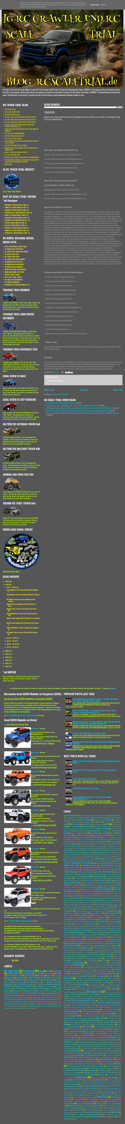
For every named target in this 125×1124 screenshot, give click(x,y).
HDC (81, 889)
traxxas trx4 (91, 1059)
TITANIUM (98, 1048)
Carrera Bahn (67, 846)
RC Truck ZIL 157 (114, 1011)
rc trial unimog (113, 987)
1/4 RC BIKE (77, 822)
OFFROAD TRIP (76, 950)
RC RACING (113, 974)
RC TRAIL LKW (84, 980)
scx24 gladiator (98, 1031)
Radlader (94, 959)
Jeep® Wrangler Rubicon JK (111, 898)
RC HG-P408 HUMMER (104, 965)
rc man (79, 967)
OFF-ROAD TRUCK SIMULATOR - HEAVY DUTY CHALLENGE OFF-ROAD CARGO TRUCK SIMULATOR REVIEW (22, 161)
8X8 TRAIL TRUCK (74, 827)
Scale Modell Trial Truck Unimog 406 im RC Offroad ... (23, 596)
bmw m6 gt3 (115, 839)
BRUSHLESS (74, 844)
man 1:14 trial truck (69, 915)
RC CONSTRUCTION (114, 961)
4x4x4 (101, 824)
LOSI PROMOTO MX (77, 909)
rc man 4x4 (87, 967)
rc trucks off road (69, 1014)
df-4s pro (72, 857)
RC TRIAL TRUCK (29, 976)
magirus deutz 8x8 (82, 913)
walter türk (77, 1114)
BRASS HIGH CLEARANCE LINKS (89, 842)
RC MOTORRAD (100, 972)
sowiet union (97, 1038)
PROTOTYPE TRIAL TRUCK (11, 997)
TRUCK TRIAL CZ (47, 1002)
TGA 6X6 (117, 1046)
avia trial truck (75, 833)
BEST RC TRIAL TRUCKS (12, 274)
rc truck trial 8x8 (73, 996)
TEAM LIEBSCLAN (18, 1002)
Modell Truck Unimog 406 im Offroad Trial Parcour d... (23, 624)
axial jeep (103, 833)
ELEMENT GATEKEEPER (95, 861)
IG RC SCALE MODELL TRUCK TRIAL (16, 246)
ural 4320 (80, 1110)
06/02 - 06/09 (12, 638)
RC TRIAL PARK (69, 985)
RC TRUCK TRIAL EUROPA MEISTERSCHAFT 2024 (44, 997)
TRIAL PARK (97, 1064)
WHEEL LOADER (86, 1114)
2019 (7, 584)
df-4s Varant (80, 857)
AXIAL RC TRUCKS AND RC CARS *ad (16, 215)
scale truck (98, 1029)
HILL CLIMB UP (74, 894)
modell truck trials (91, 937)
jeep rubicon (76, 898)
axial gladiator (95, 833)
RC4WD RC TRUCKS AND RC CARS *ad (17, 228)
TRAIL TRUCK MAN (95, 1053)
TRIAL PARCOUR (74, 1064)
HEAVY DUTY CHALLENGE (103, 889)
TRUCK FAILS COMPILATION (107, 1072)
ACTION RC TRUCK (69, 829)
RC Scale (89, 976)
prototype (79, 956)
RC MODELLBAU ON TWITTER (14, 262)
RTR (89, 1022)
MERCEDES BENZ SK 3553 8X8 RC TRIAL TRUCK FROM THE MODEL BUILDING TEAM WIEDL (96, 743)
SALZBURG (53, 999)
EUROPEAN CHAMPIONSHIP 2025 (77, 870)
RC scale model (99, 976)
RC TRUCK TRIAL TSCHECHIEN (77, 1009)
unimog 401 (80, 1104)
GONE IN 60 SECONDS (90, 887)
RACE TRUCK (76, 959)
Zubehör (73, 1119)
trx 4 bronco (67, 1099)
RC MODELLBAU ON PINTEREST (14, 264)
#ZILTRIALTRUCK (112, 818)
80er (118, 824)
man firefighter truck (98, 915)
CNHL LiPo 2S (115, 846)
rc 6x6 (22, 1008)
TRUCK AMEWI (93, 1072)
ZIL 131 (38, 986)
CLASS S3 (107, 846)
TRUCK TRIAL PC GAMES (78, 1093)
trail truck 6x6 (40, 989)
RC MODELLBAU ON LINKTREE (14, 267)
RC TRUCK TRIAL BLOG (12, 257)
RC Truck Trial (11, 971)
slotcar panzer (96, 1035)
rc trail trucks (105, 983)
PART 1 (65, 954)
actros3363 (80, 829)
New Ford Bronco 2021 (71, 945)
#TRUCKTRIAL (112, 816)
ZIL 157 (113, 1117)
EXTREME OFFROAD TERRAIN (24, 984)
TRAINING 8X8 (76, 1057)
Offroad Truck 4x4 (97, 950)
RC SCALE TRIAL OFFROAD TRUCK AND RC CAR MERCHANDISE (22, 157)
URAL (73, 1110)
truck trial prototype (105, 1093)
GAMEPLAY (116, 881)
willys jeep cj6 (115, 1114)
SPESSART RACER (48, 980)
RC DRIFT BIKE (113, 963)
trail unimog (87, 1055)
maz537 (66, 926)
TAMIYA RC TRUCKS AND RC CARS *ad (17, 230)
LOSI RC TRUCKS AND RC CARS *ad (16, 225)
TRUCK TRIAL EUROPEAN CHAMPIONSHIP (93, 1086)
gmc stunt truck (78, 887)
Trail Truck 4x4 (99, 1051)
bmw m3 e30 (106, 839)
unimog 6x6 (116, 1106)
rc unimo (101, 1014)
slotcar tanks (67, 1038)
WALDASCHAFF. (68, 1114)
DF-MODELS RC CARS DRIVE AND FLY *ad (17, 220)
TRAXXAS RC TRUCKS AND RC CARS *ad (17, 233)
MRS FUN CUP (104, 939)
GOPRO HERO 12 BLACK (105, 887)
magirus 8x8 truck (90, 911)
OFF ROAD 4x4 (107, 946)
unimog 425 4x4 (74, 1106)
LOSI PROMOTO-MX (89, 909)
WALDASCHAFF (27, 973)
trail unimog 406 (99, 1055)
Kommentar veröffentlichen (55, 381)
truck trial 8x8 (112, 1080)
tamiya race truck (69, 1044)
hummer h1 (116, 894)
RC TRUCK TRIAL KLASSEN (12, 114)
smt (82, 1038)
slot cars (72, 1035)
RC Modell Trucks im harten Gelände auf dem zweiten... (21, 600)
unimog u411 (67, 1110)
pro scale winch (96, 954)
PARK (117, 952)
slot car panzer (110, 1033)
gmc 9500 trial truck (100, 885)
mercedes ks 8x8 (105, 930)
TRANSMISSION (86, 1057)
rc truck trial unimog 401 (109, 1009)
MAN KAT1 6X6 (84, 917)
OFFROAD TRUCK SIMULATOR (111, 950)
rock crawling (82, 1022)
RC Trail (77, 980)
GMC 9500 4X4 (47, 993)
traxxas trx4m (93, 1062)
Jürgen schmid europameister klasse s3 (82, 900)
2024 (7, 663)
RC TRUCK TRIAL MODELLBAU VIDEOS (16, 252)
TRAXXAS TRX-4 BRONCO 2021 (77, 1059)
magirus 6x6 (53, 1006)
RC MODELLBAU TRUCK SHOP (14, 249)
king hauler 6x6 (44, 1006)
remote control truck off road (72, 1020)
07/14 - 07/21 (11, 641)
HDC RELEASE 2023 (89, 889)
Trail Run (66, 1051)
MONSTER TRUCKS (114, 937)
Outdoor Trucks (84, 952)
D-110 (80, 852)
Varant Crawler (68, 1112)
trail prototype (115, 1048)
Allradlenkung (115, 829)
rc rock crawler (78, 976)
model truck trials (110, 935)
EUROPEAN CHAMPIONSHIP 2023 (32, 993)
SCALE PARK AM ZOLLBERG (101, 1024)
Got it (103, 5)
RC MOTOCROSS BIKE (88, 972)
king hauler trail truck (74, 902)
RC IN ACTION (115, 965)
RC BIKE (72, 961)
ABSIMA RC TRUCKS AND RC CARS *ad (17, 205)
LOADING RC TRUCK (93, 907)
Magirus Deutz (113, 911)
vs (100, 1112)
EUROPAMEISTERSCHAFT (90, 865)
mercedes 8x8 (81, 926)
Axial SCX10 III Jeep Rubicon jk (101, 835)
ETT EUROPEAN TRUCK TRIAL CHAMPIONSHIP (81, 863)
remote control (99, 1018)
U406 (92, 1102)
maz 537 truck (14, 1008)
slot (95, 1033)
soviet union (88, 1038)
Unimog (71, 1104)
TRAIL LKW (106, 1048)
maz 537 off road (79, 924)
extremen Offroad (85, 874)
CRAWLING (21, 991)
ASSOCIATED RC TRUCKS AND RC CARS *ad (18, 213)
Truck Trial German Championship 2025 (110, 1088)
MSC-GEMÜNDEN (79, 941)
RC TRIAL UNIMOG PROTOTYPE (84, 989)
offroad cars (86, 948)
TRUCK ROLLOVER (81, 1075)
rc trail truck (94, 981)
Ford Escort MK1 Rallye (113, 876)
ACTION (117, 826)
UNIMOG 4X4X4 (57, 1004)
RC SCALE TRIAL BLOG (12, 254)
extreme (116, 870)
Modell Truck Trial (77, 937)
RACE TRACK (106, 956)
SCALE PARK (88, 1024)
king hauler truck (101, 902)
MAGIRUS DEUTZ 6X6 (69, 913)
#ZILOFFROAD (92, 818)
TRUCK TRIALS (13, 973)
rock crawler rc (70, 1022)
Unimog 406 (89, 1104)
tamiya (89, 1042)
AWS (82, 833)
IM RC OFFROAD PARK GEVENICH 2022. (94, 896)
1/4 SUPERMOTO (86, 822)
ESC (111, 861)
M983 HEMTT (108, 909)
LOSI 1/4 (67, 909)
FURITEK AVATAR (114, 878)
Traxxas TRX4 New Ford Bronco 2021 (84, 779)
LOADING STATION (104, 907)
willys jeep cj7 (67, 1117)
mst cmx (94, 941)
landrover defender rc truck (85, 904)
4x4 (48, 971)
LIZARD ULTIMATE (74, 907)
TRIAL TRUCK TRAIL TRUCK (96, 1068)
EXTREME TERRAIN (73, 874)
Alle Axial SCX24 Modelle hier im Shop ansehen (21, 715)
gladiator (71, 885)
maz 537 (37, 973)
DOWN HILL (116, 857)
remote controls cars (105, 1020)
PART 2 (71, 954)
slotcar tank (115, 1035)
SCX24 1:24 (88, 1031)
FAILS (93, 874)
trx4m (73, 1101)
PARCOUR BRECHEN (108, 952)
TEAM (103, 1044)
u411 (98, 1101)
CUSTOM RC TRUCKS (78, 850)
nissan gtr (91, 946)
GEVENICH (109, 883)
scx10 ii (69, 1031)
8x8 (65, 826)
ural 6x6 (97, 1110)
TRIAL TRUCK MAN (111, 1066)
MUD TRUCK (86, 943)
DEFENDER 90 (98, 852)
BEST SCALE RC (73, 839)
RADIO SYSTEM (86, 959)
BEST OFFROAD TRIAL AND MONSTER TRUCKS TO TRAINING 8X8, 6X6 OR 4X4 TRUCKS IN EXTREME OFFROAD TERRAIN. (78, 408)
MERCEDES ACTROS (92, 926)
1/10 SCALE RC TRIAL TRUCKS (13, 138)
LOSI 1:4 (118, 907)
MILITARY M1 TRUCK (114, 933)
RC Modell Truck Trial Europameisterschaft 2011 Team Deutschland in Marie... (95, 771)
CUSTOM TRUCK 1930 (113, 850)
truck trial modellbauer (108, 1091)
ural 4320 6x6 (89, 1110)
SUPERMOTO (82, 1042)
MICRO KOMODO (76, 933)
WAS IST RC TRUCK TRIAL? (12, 112)
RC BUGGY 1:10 (80, 961)
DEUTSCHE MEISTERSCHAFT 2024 (45, 991)
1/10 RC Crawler (85, 820)
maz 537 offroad (28, 989)
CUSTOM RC (67, 850)
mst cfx (87, 941)
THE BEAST (67, 1048)
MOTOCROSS (88, 939)
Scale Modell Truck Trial (76, 1024)
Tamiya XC (79, 1044)
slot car (100, 1033)
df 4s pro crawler (112, 855)
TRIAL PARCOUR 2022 (86, 1064)
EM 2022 (105, 861)
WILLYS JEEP (106, 1114)
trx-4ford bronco (102, 1099)
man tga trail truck (48, 986)
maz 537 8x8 (17, 989)
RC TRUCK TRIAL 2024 (33, 980)
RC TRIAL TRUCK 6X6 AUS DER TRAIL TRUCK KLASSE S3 (20, 120)
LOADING (83, 907)
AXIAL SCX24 (71, 837)
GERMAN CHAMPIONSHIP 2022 (89, 883)
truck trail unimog (69, 1078)
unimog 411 (99, 1104)
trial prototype (107, 1064)
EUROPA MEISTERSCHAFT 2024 (14, 993)
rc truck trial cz (30, 1008)
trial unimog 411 (114, 1070)
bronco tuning (114, 842)
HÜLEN (55, 993)
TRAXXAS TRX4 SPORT (79, 1062)
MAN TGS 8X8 (26, 995)
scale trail (75, 1027)
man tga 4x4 (112, 917)
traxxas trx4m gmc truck (108, 1062)
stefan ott (97, 1040)
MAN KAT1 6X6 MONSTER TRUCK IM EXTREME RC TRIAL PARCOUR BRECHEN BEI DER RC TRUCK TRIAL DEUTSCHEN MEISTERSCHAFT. (82, 413)
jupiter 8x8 (67, 900)
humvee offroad (75, 896)
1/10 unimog (107, 820)
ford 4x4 (78, 876)
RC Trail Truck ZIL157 (93, 983)
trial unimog (91, 1070)
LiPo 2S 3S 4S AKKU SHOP (12, 155)
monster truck (102, 937)
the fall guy (75, 1048)
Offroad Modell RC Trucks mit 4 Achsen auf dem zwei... (22, 614)
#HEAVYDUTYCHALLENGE (71, 816)
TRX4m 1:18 (80, 1101)
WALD (105, 1112)
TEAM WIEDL (83, 1046)
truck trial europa (73, 1084)
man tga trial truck (90, 920)
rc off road (109, 972)
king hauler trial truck (88, 902)
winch (74, 1117)
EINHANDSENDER (83, 861)
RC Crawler (80, 962)
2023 (7, 660)
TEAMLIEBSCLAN (93, 1046)
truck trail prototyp (113, 1075)
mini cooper (77, 935)
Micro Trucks (96, 933)
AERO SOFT (89, 829)
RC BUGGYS (89, 961)
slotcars (75, 1038)
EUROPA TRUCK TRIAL (71, 865)
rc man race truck (105, 967)
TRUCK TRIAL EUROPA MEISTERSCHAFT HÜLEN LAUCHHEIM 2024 (98, 1084)
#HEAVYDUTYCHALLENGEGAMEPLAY (89, 816)
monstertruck (67, 939)
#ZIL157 (67, 818)
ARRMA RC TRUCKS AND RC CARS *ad (17, 210)
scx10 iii (75, 1031)
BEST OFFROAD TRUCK (94, 837)
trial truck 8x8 (99, 1066)
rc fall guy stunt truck (90, 965)
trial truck (57, 971)
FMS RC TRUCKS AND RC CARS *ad (16, 223)
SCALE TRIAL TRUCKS (87, 1029)
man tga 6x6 (19, 982)
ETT (39, 982)
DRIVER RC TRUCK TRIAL (86, 859)
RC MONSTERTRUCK (75, 972)
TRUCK (85, 1073)
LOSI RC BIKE (99, 909)
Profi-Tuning (107, 954)
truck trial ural (77, 1097)
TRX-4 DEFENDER (91, 1099)
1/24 (70, 822)
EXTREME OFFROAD (32, 978)
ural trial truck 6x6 (107, 1110)
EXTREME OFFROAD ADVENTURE (85, 872)
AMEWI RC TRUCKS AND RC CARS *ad (16, 207)
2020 (7, 651)
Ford (72, 876)
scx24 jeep (107, 1031)
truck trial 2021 (97, 1078)
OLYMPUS (66, 952)
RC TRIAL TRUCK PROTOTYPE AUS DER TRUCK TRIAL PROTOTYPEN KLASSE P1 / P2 (19, 126)
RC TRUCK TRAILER (80, 992)
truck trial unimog (53, 989)
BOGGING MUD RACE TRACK (71, 842)
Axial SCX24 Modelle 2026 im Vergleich (16, 145)
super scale (73, 1042)
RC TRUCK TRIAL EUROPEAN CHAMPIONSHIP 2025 (60, 403)
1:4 (66, 820)
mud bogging (77, 943)
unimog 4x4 (20, 978)
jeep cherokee (112, 896)
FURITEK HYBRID (68, 881)
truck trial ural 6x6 (89, 1097)
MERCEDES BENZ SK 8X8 (52, 995)
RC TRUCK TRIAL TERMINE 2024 (39, 999)
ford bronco (86, 876)
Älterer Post (117, 389)
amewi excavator (104, 831)
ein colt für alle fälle (111, 859)
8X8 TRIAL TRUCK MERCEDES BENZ (104, 826)
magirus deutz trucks (112, 913)
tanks (90, 1044)
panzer (92, 952)
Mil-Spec (104, 933)
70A (113, 824)
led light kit (116, 904)
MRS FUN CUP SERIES (115, 939)
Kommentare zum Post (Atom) (59, 394)
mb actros (72, 926)
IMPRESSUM (8, 164)
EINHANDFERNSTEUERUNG (70, 861)
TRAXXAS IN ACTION (110, 1057)
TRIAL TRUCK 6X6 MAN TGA (86, 1066)
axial (86, 833)
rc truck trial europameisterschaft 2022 (109, 1001)
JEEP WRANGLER (86, 898)
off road (99, 946)
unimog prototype (68, 1108)
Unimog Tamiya (10, 1006)
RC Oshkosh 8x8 (83, 974)
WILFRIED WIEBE (96, 1115)
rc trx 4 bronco (93, 1014)
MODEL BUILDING (98, 935)
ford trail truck (79, 878)
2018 (7, 581)
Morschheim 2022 (78, 939)
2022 (7, 657)
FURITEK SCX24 (100, 881)
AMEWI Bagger (92, 831)
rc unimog (18, 976)
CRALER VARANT (87, 848)
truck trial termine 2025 (95, 1095)
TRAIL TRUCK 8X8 (82, 1053)
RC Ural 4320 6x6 (108, 1016)
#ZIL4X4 (84, 818)
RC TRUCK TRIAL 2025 (105, 994)
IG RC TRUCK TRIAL (10, 109)
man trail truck (70, 922)
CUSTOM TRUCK (30, 991)
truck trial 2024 (77, 1080)
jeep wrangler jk (97, 898)
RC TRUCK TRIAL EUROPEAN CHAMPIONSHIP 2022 (79, 1003)
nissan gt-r (84, 946)
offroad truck (85, 950)
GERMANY (101, 883)
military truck (67, 935)
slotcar (87, 1035)
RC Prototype (53, 978)
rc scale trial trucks (100, 978)
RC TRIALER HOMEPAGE (12, 282)
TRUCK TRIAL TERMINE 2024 (30, 1004)
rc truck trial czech (97, 996)
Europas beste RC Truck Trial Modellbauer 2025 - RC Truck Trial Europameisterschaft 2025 (71, 405)
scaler (106, 1029)
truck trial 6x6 (48, 973)
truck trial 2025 (88, 1080)
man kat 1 (116, 915)
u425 (102, 1102)
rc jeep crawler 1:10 (69, 967)
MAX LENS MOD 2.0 (100, 922)
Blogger (112, 688)
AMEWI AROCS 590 (80, 831)
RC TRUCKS (108, 959)
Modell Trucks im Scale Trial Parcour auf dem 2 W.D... (22, 610)
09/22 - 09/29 (12, 647)
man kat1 (75, 917)
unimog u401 (106, 1108)
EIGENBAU (99, 859)
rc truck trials (104, 1011)
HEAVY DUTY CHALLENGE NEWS (87, 891)
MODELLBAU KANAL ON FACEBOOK (15, 269)
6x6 (41, 971)
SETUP (67, 1033)
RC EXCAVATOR (77, 965)
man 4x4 (80, 915)
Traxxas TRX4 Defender (105, 1059)
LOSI (112, 907)
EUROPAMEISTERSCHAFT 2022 (109, 865)
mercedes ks (94, 930)
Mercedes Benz (103, 926)
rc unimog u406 (96, 1016)
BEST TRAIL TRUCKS (85, 839)
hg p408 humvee (102, 891)
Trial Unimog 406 (103, 1070)
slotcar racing (106, 1035)
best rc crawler (107, 837)
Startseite (84, 389)
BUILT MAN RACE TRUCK (112, 844)
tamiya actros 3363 (98, 1042)
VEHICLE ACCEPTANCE (80, 1112)
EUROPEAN (84, 868)
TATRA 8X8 (97, 1044)
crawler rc (97, 848)
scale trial (86, 1026)
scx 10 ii (112, 1029)
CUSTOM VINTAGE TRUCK (70, 852)
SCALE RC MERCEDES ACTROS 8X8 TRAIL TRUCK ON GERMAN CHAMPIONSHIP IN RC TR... (92, 798)
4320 (119, 822)
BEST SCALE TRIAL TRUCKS (13, 277)
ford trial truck (90, 878)
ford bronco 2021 (98, 876)
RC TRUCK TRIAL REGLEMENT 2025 (14, 136)
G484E (109, 881)
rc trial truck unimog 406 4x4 (88, 987)
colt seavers (67, 848)
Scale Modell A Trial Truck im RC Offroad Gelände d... (22, 591)
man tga (49, 976)
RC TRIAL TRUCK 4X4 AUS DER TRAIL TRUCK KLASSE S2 (20, 117)
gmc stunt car (68, 887)
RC (101, 958)
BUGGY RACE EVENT (97, 844)
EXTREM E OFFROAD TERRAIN (104, 870)
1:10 (120, 818)
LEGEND (66, 907)
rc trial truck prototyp (95, 985)
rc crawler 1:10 (92, 963)
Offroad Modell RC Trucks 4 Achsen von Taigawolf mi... (22, 629)
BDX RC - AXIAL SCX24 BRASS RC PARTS (16, 152)
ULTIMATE (109, 1101)
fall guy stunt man (108, 874)
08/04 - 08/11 (11, 644)
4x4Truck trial (87, 824)
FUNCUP (98, 878)
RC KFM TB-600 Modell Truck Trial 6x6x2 (86, 788)
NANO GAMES (115, 943)
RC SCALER (113, 978)
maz (110, 922)
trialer (78, 1072)
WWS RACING (26, 1006)
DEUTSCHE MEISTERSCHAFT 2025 (95, 855)
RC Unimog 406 (73, 1016)
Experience (91, 870)
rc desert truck (102, 963)
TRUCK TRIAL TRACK (45, 1004)
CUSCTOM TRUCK (114, 848)
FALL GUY (98, 874)
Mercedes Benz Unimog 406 (80, 930)
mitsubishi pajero (87, 935)
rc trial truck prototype (111, 985)
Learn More (94, 5)
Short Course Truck (76, 1033)
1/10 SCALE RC (98, 820)
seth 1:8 (119, 1031)
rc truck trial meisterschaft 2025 (78, 1007)
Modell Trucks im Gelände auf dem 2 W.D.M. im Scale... (21, 605)
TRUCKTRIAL (13, 986)
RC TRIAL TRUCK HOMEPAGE (14, 280)
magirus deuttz (102, 911)
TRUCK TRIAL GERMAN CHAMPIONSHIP (87, 1088)
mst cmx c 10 (102, 941)
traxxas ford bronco (97, 1057)
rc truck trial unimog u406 (89, 1012)
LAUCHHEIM (17, 995)
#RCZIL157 (103, 816)
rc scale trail (111, 976)
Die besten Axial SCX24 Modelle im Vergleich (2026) (89, 733)
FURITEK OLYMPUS (89, 881)
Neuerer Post (49, 389)
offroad (115, 945)
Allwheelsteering (68, 831)
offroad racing (110, 948)
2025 (7, 666)
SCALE (101, 1022)
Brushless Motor (85, 844)
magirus (70, 911)
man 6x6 (87, 915)
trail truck (76, 1050)
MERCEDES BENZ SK (37, 995)
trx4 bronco (112, 1099)
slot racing (80, 1035)
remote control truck (113, 1018)
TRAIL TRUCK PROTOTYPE (33, 1002)
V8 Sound (18, 1006)
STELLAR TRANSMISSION (108, 1040)
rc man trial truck (89, 969)
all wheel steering (102, 829)
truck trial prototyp (91, 1093)
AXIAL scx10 (112, 833)
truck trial (29, 971)
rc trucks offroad (81, 1014)
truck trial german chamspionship (75, 1091)
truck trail (58, 976)
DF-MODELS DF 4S (91, 857)
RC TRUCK (41, 976)
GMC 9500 (44, 978)
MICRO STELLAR (87, 933)
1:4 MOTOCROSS (73, 820)
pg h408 (77, 954)
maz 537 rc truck (103, 924)
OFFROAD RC (67, 948)
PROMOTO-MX (69, 956)
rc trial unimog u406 (101, 989)
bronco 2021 (104, 842)
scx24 (81, 1031)
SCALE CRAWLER (110, 1022)
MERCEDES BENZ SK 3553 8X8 (84, 928)
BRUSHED (66, 844)
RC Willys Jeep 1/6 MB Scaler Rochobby (81, 1018)
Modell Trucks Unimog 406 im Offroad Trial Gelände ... (23, 619)
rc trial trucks (102, 987)
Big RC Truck (97, 839)
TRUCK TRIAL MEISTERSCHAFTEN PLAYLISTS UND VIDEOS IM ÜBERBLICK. (21, 130)
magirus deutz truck (96, 913)
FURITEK (105, 878)
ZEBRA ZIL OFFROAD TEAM (26, 986)
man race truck (95, 917)
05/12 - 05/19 (11, 587)
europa (99, 863)
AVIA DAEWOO (30, 982)
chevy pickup (98, 846)
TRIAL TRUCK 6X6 (71, 1066)
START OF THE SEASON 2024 (84, 1040)
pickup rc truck (86, 954)
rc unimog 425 (86, 1016)
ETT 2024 (58, 991)
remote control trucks (89, 1020)
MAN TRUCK (90, 922)
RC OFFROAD (73, 974)
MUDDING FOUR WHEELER (98, 943)
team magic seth (73, 1046)
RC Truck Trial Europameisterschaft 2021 (82, 1001)
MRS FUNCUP (69, 941)
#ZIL (120, 816)
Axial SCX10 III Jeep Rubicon (82, 835)
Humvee (66, 896)
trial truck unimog (110, 1068)
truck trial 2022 (109, 1077)
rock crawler (117, 1020)
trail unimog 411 (110, 1055)
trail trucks (77, 1055)
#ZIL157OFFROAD (75, 818)
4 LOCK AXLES (108, 822)
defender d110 (108, 852)
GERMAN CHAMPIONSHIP (17, 980)
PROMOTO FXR (117, 954)
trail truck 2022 (88, 1051)
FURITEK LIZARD (78, 881)
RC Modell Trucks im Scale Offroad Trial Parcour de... (22, 633)
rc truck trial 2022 (74, 994)
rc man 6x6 (95, 967)
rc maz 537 (99, 969)
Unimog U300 (97, 1108)
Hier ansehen (35, 728)
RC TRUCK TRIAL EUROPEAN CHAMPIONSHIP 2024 (82, 1005)
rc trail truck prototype (78, 983)
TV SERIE (87, 1101)
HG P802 (111, 891)
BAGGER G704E (82, 837)
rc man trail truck (77, 969)
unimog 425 (10, 978)
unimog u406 (115, 1108)
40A (115, 822)
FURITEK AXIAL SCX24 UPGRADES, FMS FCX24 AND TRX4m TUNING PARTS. (21, 149)
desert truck (117, 852)
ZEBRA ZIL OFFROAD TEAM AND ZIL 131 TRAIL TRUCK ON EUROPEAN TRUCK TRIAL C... (96, 762)
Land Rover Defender (69, 904)
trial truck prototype (80, 1068)
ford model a (68, 878)
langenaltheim (99, 904)
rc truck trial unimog (93, 1009)
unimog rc (7, 991)
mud (70, 943)
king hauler (35, 1006)
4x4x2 (95, 824)
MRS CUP (96, 939)
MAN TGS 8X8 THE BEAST (114, 920)
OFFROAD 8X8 (76, 948)
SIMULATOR (87, 1033)
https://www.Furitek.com (87, 894)
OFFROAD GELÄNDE (98, 948)
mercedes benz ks (114, 926)
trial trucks (80, 1070)
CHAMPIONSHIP (77, 846)
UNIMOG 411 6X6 (109, 1104)
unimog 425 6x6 (85, 1106)
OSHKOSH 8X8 (74, 952)
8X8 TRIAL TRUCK (87, 827)
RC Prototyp (94, 974)
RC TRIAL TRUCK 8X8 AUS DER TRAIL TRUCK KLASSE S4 (20, 122)
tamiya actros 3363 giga (112, 1042)
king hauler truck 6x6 (113, 902)
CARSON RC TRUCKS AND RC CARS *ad (17, 218)
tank (86, 1044)
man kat (108, 915)
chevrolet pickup (88, 846)
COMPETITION (76, 848)
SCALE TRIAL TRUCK (74, 1029)
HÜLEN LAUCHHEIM (106, 894)
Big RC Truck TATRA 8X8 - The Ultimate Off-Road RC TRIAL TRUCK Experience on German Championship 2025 (77, 411)
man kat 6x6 (67, 917)
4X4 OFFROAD (76, 824)
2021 (7, 654)
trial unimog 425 (68, 1072)
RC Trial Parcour (116, 983)
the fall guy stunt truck (87, 1048)
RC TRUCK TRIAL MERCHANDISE (15, 259)
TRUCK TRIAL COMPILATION (94, 1082)
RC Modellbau (24, 997)
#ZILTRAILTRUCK (102, 818)
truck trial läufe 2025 (93, 1091)
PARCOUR (98, 952)
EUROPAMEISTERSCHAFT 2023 (71, 868)
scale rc (112, 1024)
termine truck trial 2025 (106, 1046)
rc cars (103, 961)
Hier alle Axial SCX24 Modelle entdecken (19, 921)
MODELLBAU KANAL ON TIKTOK (14, 272)
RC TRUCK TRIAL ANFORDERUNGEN (14, 133)
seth (113, 1031)
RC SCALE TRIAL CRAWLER (84, 978)
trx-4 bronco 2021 (79, 1099)
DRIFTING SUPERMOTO (70, 859)
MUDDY (108, 943)
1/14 (115, 820)
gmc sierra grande (113, 885)
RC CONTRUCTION (68, 963)
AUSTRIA (14, 991)
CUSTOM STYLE (90, 850)
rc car (96, 961)
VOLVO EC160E (93, 1112)
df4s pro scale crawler (104, 857)
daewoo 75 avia (88, 852)
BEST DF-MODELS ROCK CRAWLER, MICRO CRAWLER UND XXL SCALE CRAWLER (22, 142)
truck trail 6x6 (101, 1075)
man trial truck (80, 922)
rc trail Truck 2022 (106, 980)
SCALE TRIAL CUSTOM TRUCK (103, 1027)
